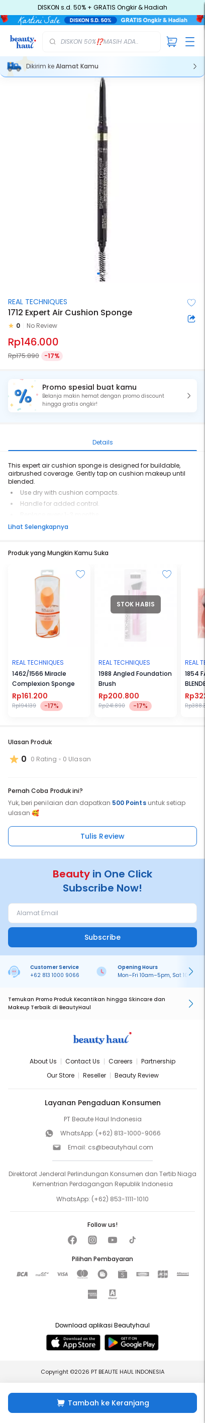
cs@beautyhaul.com (120, 1147)
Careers (121, 1061)
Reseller (94, 1075)
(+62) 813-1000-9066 (128, 1133)
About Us (43, 1061)
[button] (102, 395)
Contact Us (82, 1061)
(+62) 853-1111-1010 (120, 1199)
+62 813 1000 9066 (54, 975)
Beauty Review (137, 1075)
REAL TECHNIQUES (37, 302)
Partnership (158, 1061)
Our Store (60, 1075)
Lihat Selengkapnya (38, 526)
